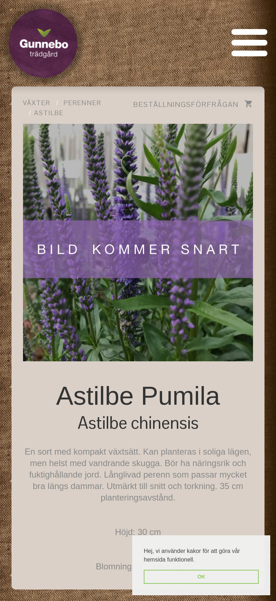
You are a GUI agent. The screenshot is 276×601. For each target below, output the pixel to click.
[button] (197, 560)
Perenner (82, 103)
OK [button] (201, 576)
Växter (36, 103)
